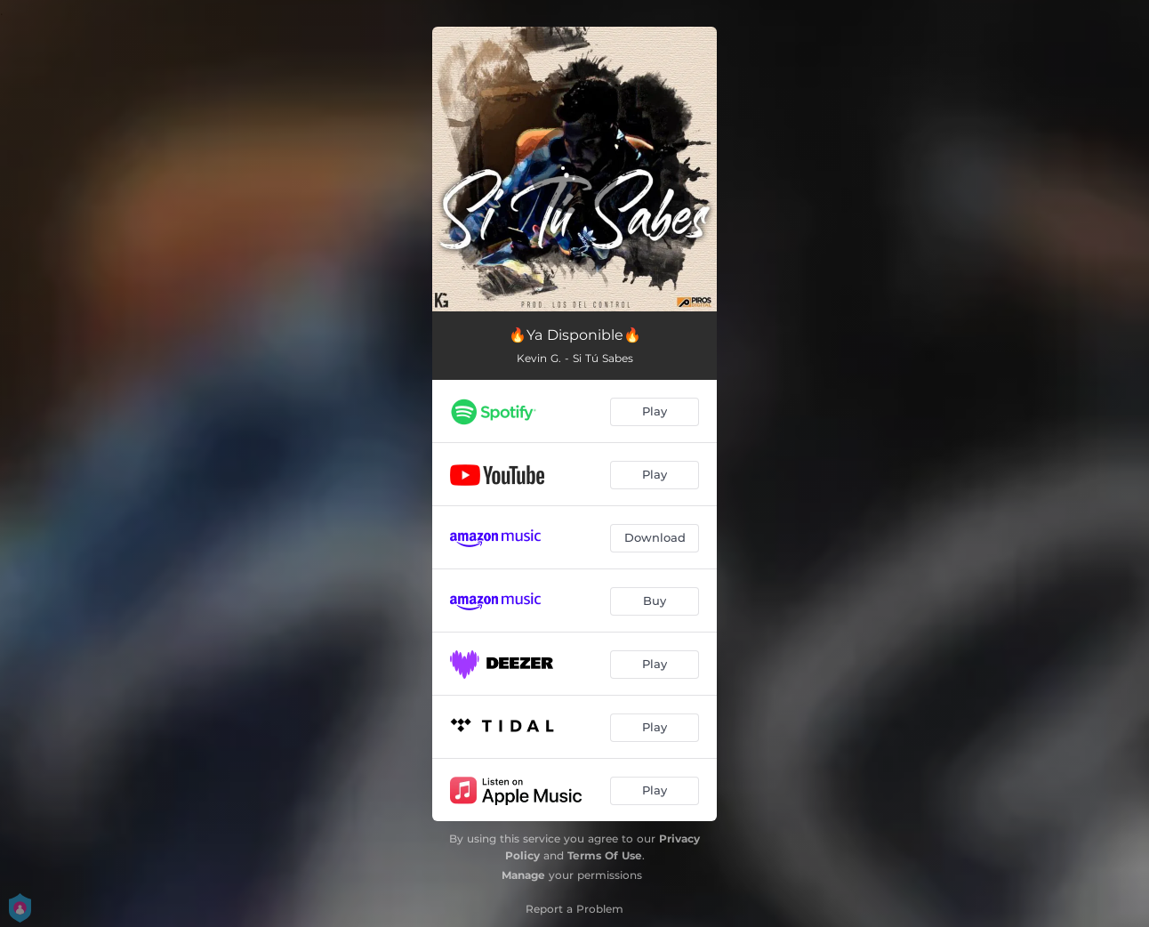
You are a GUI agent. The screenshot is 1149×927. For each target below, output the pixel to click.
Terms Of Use (604, 855)
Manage (523, 875)
